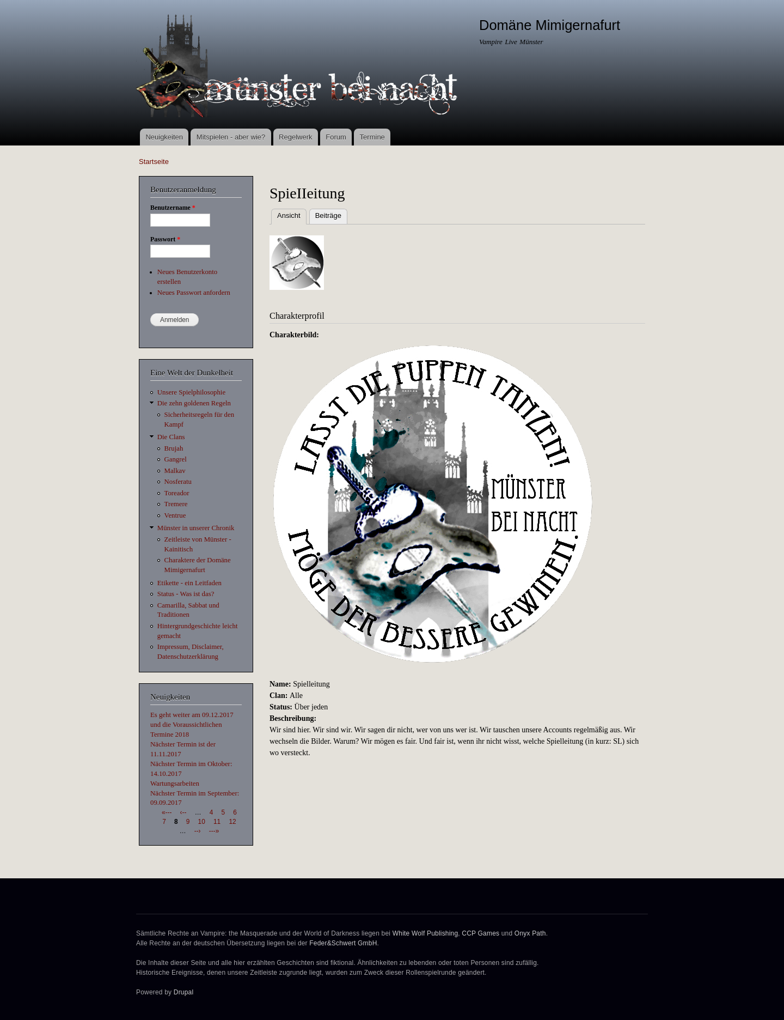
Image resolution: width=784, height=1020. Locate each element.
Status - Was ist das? (186, 594)
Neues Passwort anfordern (193, 292)
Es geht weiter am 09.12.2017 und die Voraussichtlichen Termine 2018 (192, 724)
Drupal (184, 992)
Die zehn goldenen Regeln (194, 403)
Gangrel (175, 459)
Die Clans (171, 437)
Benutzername (172, 207)
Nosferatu (178, 481)
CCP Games (480, 933)
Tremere (176, 504)
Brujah (173, 448)
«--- (166, 812)
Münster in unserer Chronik (196, 528)
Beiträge (328, 215)
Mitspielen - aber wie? (231, 137)
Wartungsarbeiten (174, 783)
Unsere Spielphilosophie (191, 392)
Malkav (175, 471)
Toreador (176, 493)
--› (197, 831)
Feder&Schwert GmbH (343, 943)
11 (216, 821)
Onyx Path (530, 933)
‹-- (183, 812)
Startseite (154, 161)
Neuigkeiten (164, 137)
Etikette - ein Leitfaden (189, 583)
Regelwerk (295, 137)
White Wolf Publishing (425, 933)
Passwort (165, 239)
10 (201, 821)
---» (214, 831)
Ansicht (292, 214)
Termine (372, 137)
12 (232, 821)
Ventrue (175, 515)
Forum (336, 137)
